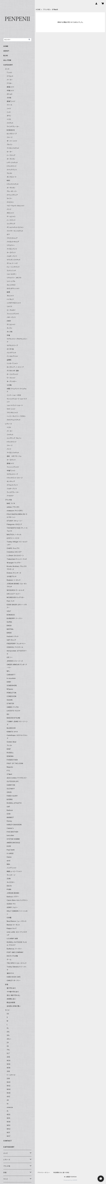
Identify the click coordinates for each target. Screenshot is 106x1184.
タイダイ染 (10, 349)
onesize (10, 1107)
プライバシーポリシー (44, 1172)
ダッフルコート (12, 177)
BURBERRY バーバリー (15, 618)
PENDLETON (11, 693)
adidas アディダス (13, 507)
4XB (8, 1057)
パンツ (9, 209)
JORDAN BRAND (13, 893)
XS (8, 1014)
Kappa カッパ (11, 928)
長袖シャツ (10, 87)
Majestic (10, 767)
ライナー (9, 198)
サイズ (7, 1010)
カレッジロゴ (11, 285)
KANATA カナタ (12, 732)
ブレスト (9, 173)
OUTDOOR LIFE (13, 781)
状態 (6, 984)
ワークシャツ (11, 378)
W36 (8, 1064)
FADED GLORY (12, 796)
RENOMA (10, 756)
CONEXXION (11, 696)
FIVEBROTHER (12, 760)
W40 (8, 1082)
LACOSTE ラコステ (13, 711)
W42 (8, 1086)
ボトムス (9, 94)
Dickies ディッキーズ (14, 573)
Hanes (9, 857)
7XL (8, 1050)
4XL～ (9, 1039)
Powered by (70, 1180)
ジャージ (10, 137)
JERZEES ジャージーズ (15, 661)
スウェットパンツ (12, 485)
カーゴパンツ (11, 252)
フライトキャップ (12, 238)
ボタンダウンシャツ (13, 288)
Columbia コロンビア (14, 552)
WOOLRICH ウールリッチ (15, 590)
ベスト (9, 119)
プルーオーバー (12, 191)
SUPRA (9, 622)
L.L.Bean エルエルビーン (15, 555)
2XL (8, 1032)
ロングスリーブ (12, 134)
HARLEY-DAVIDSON (14, 825)
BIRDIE (9, 633)
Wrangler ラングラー (14, 563)
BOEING (10, 799)
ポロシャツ (10, 213)
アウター (10, 83)
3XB (8, 1071)
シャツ (9, 108)
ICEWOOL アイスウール (15, 647)
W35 (8, 1118)
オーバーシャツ (12, 141)
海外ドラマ (10, 973)
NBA (8, 864)
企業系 (9, 360)
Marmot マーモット (13, 925)
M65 (8, 180)
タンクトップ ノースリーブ (15, 367)
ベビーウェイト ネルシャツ (15, 206)
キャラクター (11, 882)
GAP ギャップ (11, 640)
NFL (8, 671)
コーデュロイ (11, 310)
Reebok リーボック (13, 580)
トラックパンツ (11, 166)
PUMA (9, 889)
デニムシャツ (11, 324)
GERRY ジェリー (12, 907)
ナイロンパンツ (12, 249)
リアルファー (11, 245)
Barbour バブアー (13, 897)
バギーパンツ (11, 317)
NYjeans (10, 689)
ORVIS (9, 792)
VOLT (9, 611)
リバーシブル (11, 281)
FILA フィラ (10, 601)
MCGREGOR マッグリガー (16, 597)
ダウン (9, 116)
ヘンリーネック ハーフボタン (16, 416)
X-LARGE (10, 853)
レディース (8, 424)
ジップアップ (11, 224)
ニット (9, 112)
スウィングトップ (12, 195)
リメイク (9, 306)
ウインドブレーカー (13, 126)
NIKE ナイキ (11, 503)
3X (8, 1046)
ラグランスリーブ (12, 345)
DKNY (9, 682)
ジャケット (10, 123)
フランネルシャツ (12, 412)
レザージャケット (12, 162)
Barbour (10, 810)
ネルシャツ (10, 296)
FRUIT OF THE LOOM (15, 763)
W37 (8, 1136)
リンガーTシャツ (12, 363)
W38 (8, 1068)
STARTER (10, 703)
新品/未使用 (11, 1002)
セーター (10, 152)
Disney (9, 821)
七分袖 (9, 385)
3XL (8, 1035)
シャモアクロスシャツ (14, 303)
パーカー (10, 80)
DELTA (9, 886)
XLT (8, 1053)
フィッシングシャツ (13, 314)
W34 (8, 1060)
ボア (8, 234)
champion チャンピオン (15, 510)
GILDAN (9, 700)
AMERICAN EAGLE (13, 843)
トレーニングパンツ (13, 267)
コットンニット (11, 270)
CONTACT (7, 1141)
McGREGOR (11, 728)
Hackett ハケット (13, 636)
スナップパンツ (12, 170)
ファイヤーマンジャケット (15, 231)
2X (8, 1042)
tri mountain (11, 678)
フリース (9, 105)
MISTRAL (10, 629)
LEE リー (10, 657)
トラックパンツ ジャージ (15, 478)
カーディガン (11, 188)
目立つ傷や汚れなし (13, 995)
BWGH (9, 625)
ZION (9, 879)
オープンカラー (12, 381)
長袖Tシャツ (11, 101)
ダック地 (9, 332)
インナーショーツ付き (14, 395)
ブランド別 (46, 9)
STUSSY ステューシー (14, 521)
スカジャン (10, 202)
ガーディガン (11, 159)
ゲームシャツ (11, 216)
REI (8, 714)
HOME (38, 9)
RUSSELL (10, 753)
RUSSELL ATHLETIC (14, 803)
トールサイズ (11, 1075)
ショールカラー (12, 274)
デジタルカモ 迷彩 (13, 371)
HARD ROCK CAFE (14, 977)
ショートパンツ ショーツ (15, 405)
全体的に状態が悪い (14, 1006)
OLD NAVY (11, 789)
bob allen (10, 835)
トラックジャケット (13, 184)
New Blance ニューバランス (16, 921)
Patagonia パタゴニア (14, 524)
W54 (8, 1129)
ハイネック (10, 299)
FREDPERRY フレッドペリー (16, 643)
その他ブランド (12, 576)
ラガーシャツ (11, 409)
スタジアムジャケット (14, 420)
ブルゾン (9, 144)
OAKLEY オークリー (14, 980)
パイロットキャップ (13, 242)
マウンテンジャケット (13, 260)
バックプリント (11, 353)
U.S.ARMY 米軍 (12, 938)
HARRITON (11, 785)
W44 (8, 1089)
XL (8, 1028)
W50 (8, 1125)
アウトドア (10, 496)
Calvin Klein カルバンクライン (17, 900)
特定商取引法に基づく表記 (61, 1172)
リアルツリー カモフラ (14, 278)
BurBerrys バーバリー (14, 949)
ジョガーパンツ (12, 256)
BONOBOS (11, 130)
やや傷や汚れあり (13, 992)
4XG (8, 1096)
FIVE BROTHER (12, 832)
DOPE (9, 846)
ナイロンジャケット (13, 148)
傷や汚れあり (11, 988)
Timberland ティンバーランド (17, 559)
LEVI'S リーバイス (13, 538)
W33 (8, 1114)
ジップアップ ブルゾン (14, 438)
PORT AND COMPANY (15, 952)
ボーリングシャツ (12, 374)
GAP (8, 807)
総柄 (8, 292)
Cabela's (10, 828)
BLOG (5, 55)
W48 (8, 1122)
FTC (8, 771)
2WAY (9, 321)
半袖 (8, 335)
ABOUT (6, 51)
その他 (9, 98)
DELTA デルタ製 (12, 956)
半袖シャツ (10, 90)
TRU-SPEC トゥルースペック (16, 963)
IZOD (9, 814)
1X (8, 1104)
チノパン (9, 328)
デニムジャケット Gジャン (15, 227)
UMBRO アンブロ (13, 707)
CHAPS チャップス (13, 548)
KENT (9, 749)
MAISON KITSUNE (13, 718)
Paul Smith (11, 850)
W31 (8, 1132)
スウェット (10, 76)
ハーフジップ (11, 155)
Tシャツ (9, 72)
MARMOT (10, 817)
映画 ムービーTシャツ (14, 871)
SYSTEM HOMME (13, 839)
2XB (8, 1078)
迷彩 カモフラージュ (14, 456)
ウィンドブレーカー (13, 492)
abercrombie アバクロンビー (17, 778)
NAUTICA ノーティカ (14, 534)
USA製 (9, 917)
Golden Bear (11, 742)
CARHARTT (11, 675)
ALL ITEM (7, 60)
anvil (8, 861)
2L (8, 1111)
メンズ (7, 69)
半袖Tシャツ (11, 470)
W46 (8, 1093)
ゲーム (9, 959)
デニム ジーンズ (12, 263)
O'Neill (9, 774)
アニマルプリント (12, 356)
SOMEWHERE (12, 685)
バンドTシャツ (11, 868)
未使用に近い (11, 999)
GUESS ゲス (11, 904)
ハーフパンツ (11, 220)
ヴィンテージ (11, 875)
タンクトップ (11, 481)
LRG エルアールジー (14, 594)
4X (8, 1100)
